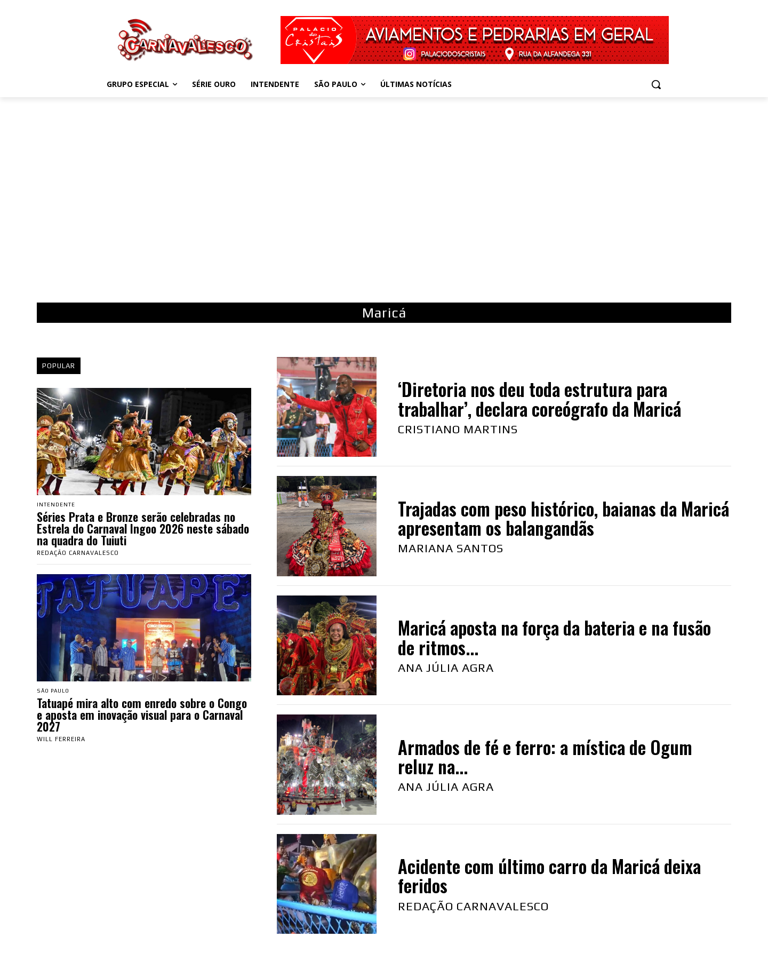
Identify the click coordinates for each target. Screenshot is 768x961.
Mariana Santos (450, 548)
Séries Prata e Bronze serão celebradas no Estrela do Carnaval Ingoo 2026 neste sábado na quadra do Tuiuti (143, 529)
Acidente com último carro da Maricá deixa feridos (549, 876)
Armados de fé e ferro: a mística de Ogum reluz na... (545, 757)
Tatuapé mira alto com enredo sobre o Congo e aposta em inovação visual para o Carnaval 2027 (142, 715)
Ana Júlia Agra (446, 667)
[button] (656, 84)
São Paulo (55, 692)
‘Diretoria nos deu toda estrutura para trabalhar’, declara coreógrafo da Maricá (539, 399)
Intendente (57, 505)
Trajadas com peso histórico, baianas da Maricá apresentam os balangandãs (563, 518)
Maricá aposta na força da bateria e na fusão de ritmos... (554, 637)
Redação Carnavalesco (78, 553)
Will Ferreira (61, 740)
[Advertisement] (384, 188)
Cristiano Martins (458, 429)
